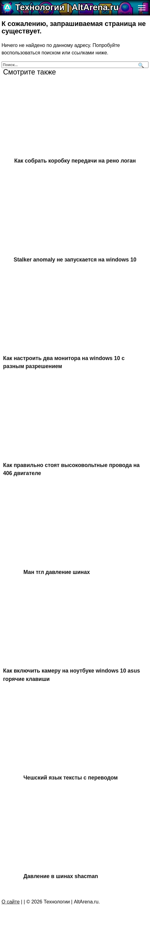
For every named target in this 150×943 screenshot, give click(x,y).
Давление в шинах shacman (60, 876)
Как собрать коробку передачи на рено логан (75, 161)
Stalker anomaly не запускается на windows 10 (75, 259)
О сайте (11, 901)
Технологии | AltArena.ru (67, 7)
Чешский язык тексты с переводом (70, 778)
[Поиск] (140, 65)
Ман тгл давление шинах (56, 572)
